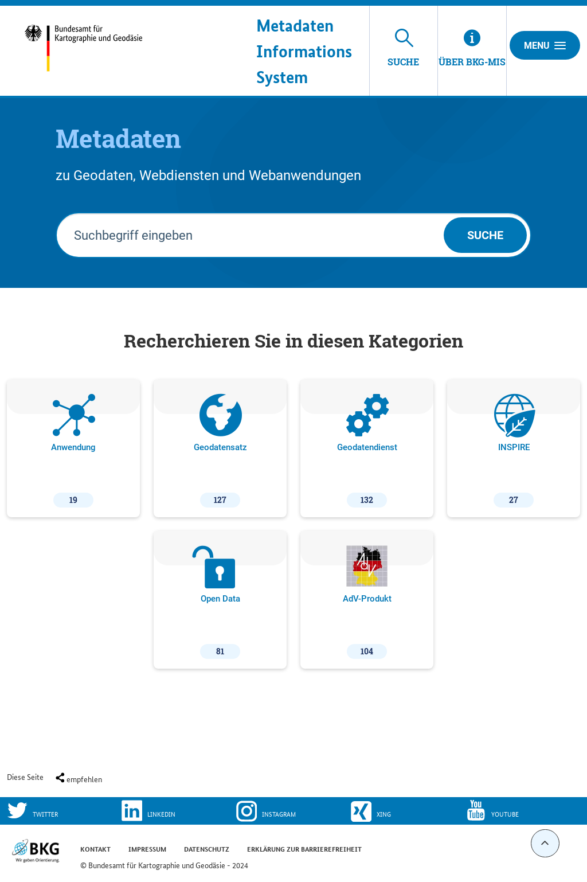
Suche (485, 235)
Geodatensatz (220, 451)
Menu (545, 45)
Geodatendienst (367, 451)
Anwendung (73, 451)
